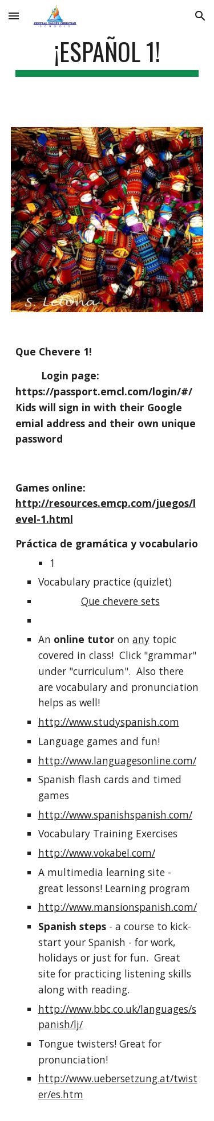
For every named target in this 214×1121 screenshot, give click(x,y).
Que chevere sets (120, 601)
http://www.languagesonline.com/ (117, 760)
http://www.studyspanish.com (108, 722)
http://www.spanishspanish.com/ (115, 814)
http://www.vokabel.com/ (96, 853)
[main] (107, 56)
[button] (13, 15)
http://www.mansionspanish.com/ (117, 907)
